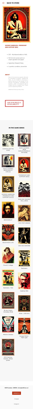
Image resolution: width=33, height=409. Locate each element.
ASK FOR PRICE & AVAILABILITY (14, 103)
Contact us (16, 393)
